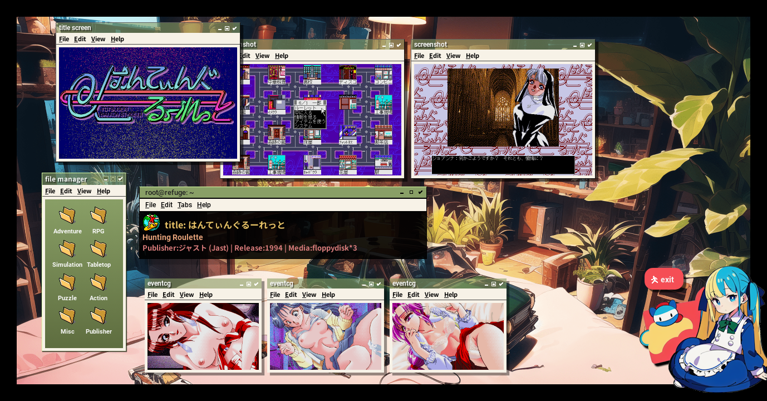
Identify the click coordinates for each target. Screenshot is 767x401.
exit (662, 279)
